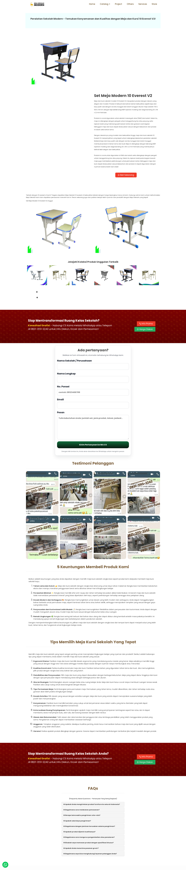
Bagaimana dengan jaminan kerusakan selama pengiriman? (89, 773)
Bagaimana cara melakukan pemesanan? (81, 757)
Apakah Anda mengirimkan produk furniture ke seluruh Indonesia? (91, 752)
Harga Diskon (145, 276)
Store (154, 4)
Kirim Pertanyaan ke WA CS (93, 392)
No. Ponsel (93, 337)
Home (92, 4)
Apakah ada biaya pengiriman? (77, 768)
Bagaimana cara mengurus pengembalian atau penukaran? (89, 785)
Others (130, 4)
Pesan (93, 372)
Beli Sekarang (127, 121)
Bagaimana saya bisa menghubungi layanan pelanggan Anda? (90, 801)
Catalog (104, 4)
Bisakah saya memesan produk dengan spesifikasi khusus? (88, 790)
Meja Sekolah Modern (96, 867)
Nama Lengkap (93, 324)
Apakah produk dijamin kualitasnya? (79, 779)
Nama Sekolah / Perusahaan (93, 311)
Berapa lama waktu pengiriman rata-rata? (81, 763)
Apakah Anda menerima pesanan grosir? (81, 795)
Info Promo (146, 271)
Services (142, 4)
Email (93, 350)
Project (118, 4)
